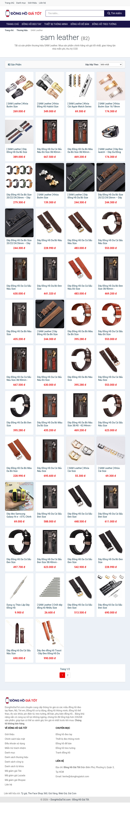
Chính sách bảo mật (15, 739)
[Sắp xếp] (111, 64)
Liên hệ (42, 3)
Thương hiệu (22, 30)
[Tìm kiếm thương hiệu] (75, 13)
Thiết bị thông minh (56, 24)
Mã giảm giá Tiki (13, 771)
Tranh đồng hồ (63, 752)
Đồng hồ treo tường (104, 24)
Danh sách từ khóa (14, 766)
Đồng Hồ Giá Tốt (80, 799)
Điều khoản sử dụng (15, 743)
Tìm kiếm (115, 13)
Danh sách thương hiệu (16, 757)
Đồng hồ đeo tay (31, 24)
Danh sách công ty (14, 761)
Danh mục (21, 3)
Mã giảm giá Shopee (15, 780)
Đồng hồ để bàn (80, 24)
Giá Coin (72, 793)
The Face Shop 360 (37, 793)
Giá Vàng (52, 793)
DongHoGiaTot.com (61, 799)
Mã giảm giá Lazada (15, 775)
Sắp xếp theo (91, 64)
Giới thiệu (32, 3)
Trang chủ (9, 3)
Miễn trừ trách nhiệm (15, 748)
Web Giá (63, 793)
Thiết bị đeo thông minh (68, 739)
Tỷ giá (24, 793)
